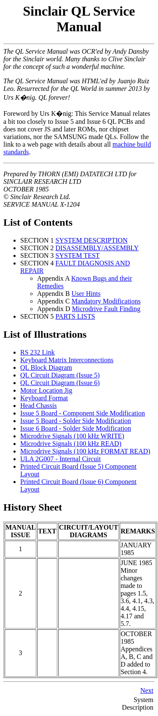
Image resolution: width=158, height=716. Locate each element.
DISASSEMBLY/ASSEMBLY (97, 247)
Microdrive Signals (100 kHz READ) (70, 443)
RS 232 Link (37, 352)
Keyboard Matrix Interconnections (66, 359)
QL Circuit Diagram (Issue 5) (60, 375)
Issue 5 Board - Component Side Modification (82, 413)
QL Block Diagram (46, 367)
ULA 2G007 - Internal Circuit (60, 458)
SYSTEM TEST (78, 255)
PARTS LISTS (75, 316)
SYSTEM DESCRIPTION (92, 240)
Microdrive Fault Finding (106, 308)
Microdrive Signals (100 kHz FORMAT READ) (85, 451)
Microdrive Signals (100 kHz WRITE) (72, 436)
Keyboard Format (44, 398)
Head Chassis (38, 405)
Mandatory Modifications (106, 301)
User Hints (86, 293)
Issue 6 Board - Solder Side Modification (75, 428)
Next (146, 690)
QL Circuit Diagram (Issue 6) (60, 382)
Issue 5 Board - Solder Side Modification (75, 420)
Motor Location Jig (46, 390)
